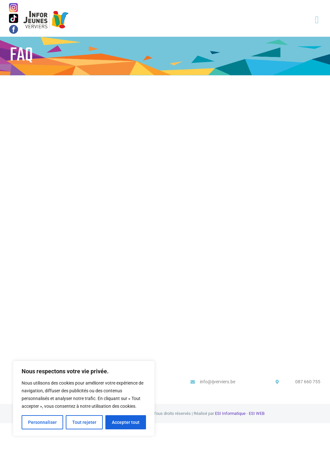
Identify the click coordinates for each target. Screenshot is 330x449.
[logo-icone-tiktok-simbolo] (13, 15)
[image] (13, 26)
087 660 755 (307, 381)
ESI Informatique (230, 413)
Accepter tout (126, 422)
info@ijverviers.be (217, 381)
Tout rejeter (84, 422)
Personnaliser (42, 422)
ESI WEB (257, 413)
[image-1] (14, 5)
